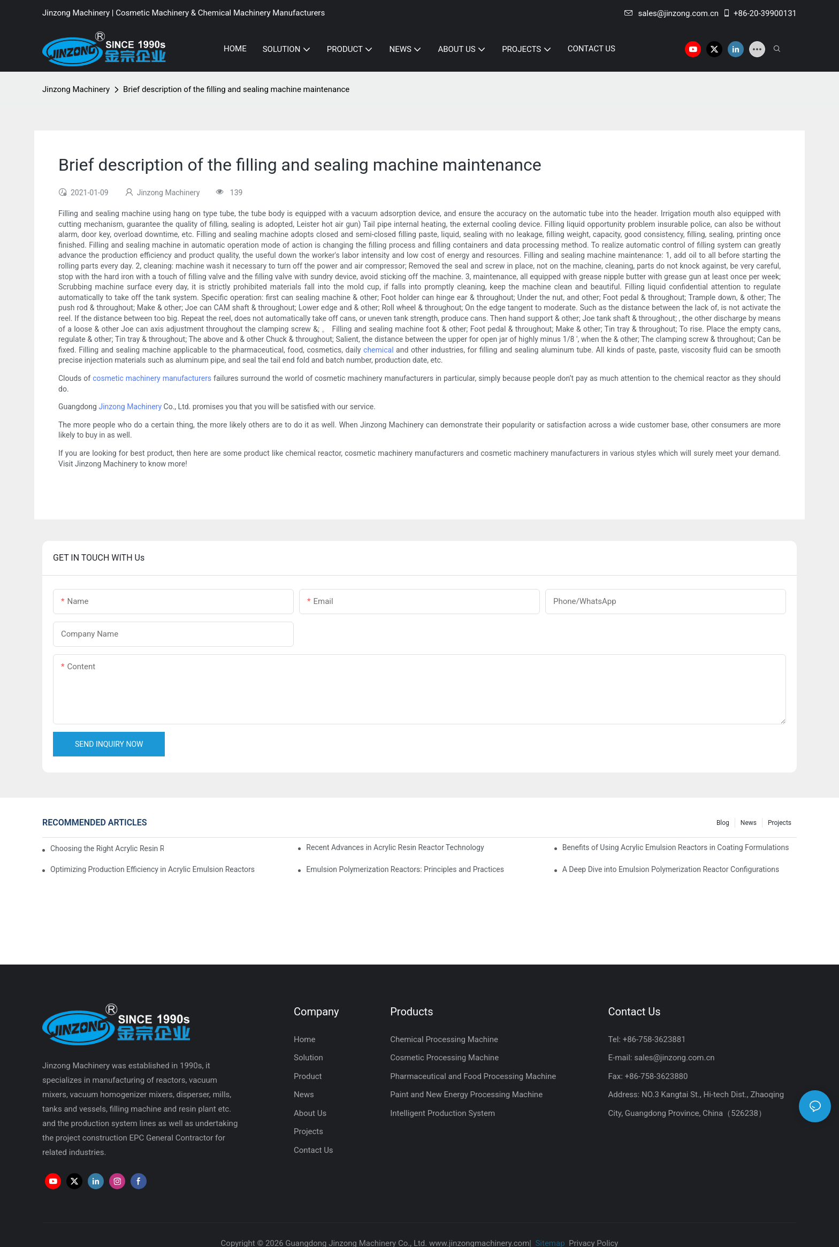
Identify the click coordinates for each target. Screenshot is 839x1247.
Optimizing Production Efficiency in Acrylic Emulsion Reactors (152, 869)
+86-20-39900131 (759, 13)
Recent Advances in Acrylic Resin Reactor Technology (395, 847)
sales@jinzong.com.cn (671, 13)
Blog (722, 823)
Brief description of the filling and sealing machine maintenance (236, 89)
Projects (779, 823)
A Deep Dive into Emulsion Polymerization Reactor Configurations (671, 869)
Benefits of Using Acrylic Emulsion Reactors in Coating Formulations (675, 847)
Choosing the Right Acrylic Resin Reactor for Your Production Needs (107, 848)
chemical (378, 350)
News (749, 823)
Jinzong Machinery (76, 89)
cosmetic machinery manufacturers (152, 378)
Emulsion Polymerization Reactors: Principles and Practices (405, 869)
